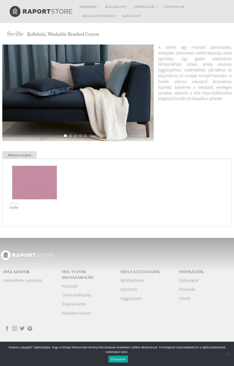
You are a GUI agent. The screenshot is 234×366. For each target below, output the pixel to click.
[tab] (19, 154)
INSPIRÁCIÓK (191, 272)
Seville (13, 207)
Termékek (89, 7)
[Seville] (34, 188)
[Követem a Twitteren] (22, 328)
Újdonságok (174, 7)
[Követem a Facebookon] (7, 328)
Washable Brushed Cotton (73, 34)
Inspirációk (145, 7)
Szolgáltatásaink (99, 16)
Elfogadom (118, 359)
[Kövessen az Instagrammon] (14, 328)
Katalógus (131, 16)
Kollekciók (116, 7)
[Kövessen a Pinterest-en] (29, 328)
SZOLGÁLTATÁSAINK (140, 272)
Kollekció (36, 34)
